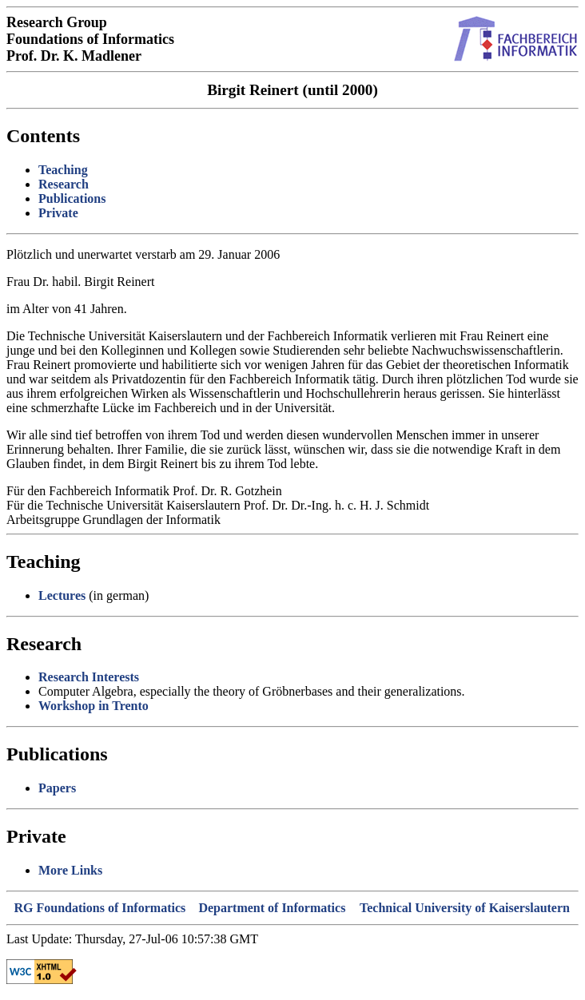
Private (58, 213)
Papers (57, 788)
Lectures (62, 595)
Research (63, 184)
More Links (70, 870)
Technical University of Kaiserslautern (465, 908)
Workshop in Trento (93, 705)
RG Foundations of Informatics (100, 908)
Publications (71, 198)
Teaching (63, 170)
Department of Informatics (271, 908)
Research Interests (88, 677)
